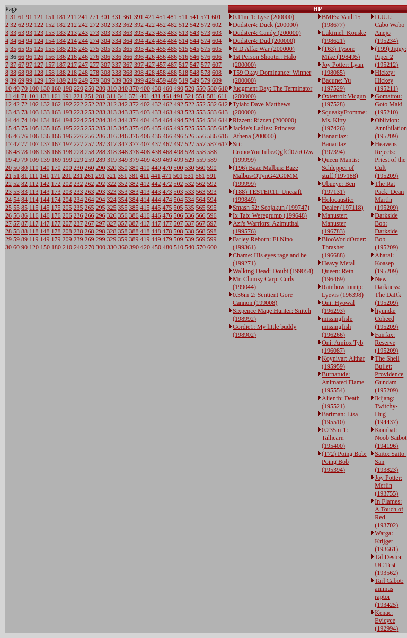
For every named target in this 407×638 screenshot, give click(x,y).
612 (223, 104)
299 (100, 239)
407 (145, 144)
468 (167, 152)
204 (67, 199)
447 (156, 223)
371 (133, 96)
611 (222, 96)
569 (201, 239)
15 (8, 128)
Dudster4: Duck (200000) (265, 25)
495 (178, 128)
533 (189, 191)
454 (161, 40)
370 (134, 88)
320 (112, 168)
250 (89, 88)
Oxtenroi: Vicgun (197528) (344, 100)
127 (38, 64)
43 (16, 112)
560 (201, 168)
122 (38, 25)
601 (216, 17)
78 (24, 152)
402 (145, 104)
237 (78, 223)
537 (189, 223)
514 (183, 40)
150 (45, 247)
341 (122, 96)
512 (183, 25)
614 (223, 120)
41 (16, 96)
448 (156, 231)
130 (45, 88)
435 (156, 128)
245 (83, 48)
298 (100, 231)
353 (123, 191)
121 (38, 17)
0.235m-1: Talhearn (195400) (335, 438)
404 (145, 120)
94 (29, 40)
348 (123, 152)
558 (201, 152)
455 (161, 48)
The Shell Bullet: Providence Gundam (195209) (389, 374)
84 (24, 199)
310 (112, 88)
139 (45, 160)
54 (16, 199)
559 (201, 160)
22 (8, 183)
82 (24, 183)
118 (34, 231)
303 (105, 33)
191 (67, 96)
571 (205, 17)
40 (16, 88)
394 (139, 40)
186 (61, 56)
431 (156, 96)
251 (89, 96)
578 (205, 72)
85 (24, 207)
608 (217, 72)
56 (16, 215)
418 (145, 231)
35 (13, 48)
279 (94, 80)
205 (67, 207)
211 (72, 17)
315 (112, 128)
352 (123, 183)
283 (100, 112)
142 (45, 183)
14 (8, 120)
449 (156, 239)
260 (89, 168)
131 (45, 96)
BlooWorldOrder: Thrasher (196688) (344, 247)
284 (100, 120)
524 (189, 120)
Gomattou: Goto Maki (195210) (388, 104)
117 (34, 223)
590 (212, 168)
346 (123, 136)
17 (8, 144)
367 (127, 64)
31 (13, 17)
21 (8, 175)
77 (24, 144)
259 (89, 160)
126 (38, 56)
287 (100, 144)
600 (212, 247)
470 (167, 168)
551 (200, 96)
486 (172, 56)
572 (205, 25)
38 (13, 72)
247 (83, 64)
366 (127, 56)
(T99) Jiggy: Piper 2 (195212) (390, 56)
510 (178, 247)
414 (145, 199)
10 (8, 88)
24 (8, 199)
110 (34, 168)
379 (134, 160)
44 (16, 120)
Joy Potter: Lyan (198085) (343, 68)
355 (123, 207)
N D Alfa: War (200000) (264, 48)
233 (78, 191)
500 (178, 168)
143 (45, 191)
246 (83, 56)
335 (116, 48)
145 (45, 207)
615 (223, 128)
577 (205, 64)
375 (134, 128)
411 (144, 175)
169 (56, 160)
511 (183, 17)
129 (38, 80)
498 (178, 152)
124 (38, 40)
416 (145, 215)
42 (16, 104)
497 (178, 144)
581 (211, 96)
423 (150, 33)
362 (127, 25)
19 (8, 160)
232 (78, 183)
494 (178, 120)
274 (94, 40)
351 (122, 175)
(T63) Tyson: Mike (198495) (341, 52)
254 (89, 120)
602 (217, 25)
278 (94, 72)
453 (161, 33)
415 (145, 207)
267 (89, 223)
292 (100, 183)
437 (156, 144)
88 (24, 231)
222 (78, 104)
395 (139, 48)
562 (201, 183)
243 (83, 33)
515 (183, 48)
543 (194, 33)
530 (189, 168)
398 (139, 72)
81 (24, 175)
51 (16, 175)
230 (78, 168)
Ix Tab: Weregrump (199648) (270, 215)
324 (112, 199)
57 (16, 223)
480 (167, 247)
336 (116, 56)
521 (189, 96)
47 (16, 144)
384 (134, 199)
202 (67, 183)
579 (205, 80)
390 (134, 247)
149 (45, 239)
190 (67, 88)
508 (178, 231)
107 (34, 144)
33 (13, 33)
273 (94, 33)
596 (212, 215)
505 (178, 207)
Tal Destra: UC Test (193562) (389, 565)
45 (16, 128)
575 (205, 48)
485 (172, 48)
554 (201, 120)
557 (201, 144)
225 (78, 128)
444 (156, 199)
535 (189, 207)
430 (156, 88)
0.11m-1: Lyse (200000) (263, 17)
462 (167, 104)
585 (212, 128)
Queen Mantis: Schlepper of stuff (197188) (340, 167)
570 (201, 247)
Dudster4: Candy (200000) (267, 33)
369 (127, 80)
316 (112, 136)
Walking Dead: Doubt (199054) (273, 271)
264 (89, 199)
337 (116, 64)
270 (89, 247)
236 (78, 215)
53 (16, 191)
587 (212, 144)
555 (201, 128)
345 (123, 128)
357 (123, 223)
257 (89, 144)
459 (161, 80)
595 (212, 207)
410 (145, 168)
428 (150, 72)
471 (167, 175)
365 (127, 48)
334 (116, 40)
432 (156, 104)
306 (105, 56)
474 (167, 199)
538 (189, 231)
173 (56, 191)
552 (201, 104)
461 (167, 96)
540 (189, 247)
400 (145, 88)
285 (100, 128)
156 (50, 56)
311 (112, 96)
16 (8, 136)
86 (24, 215)
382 (134, 183)
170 (56, 168)
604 (217, 40)
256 (89, 136)
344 (123, 120)
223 (78, 112)
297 (100, 223)
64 (21, 40)
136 (45, 136)
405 (145, 128)
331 (116, 17)
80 (24, 168)
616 (223, 136)
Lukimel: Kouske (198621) (344, 36)
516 (183, 56)
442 (156, 183)
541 (194, 17)
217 (72, 64)
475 (167, 207)
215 (72, 48)
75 (24, 128)
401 (144, 96)
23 (8, 191)
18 (8, 152)
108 (34, 152)
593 (212, 191)
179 (56, 239)
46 (16, 136)
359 (123, 239)
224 (78, 120)
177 (56, 223)
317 (112, 144)
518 (183, 72)
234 (78, 199)
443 (156, 191)
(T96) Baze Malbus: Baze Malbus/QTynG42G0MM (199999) (265, 175)
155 (50, 48)
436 (156, 136)
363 (127, 33)
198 (67, 152)
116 (34, 215)
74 (24, 120)
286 (100, 136)
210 (67, 247)
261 (89, 175)
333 (116, 33)
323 (112, 191)
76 (24, 136)
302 (105, 25)
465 (167, 128)
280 (100, 88)
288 (100, 152)
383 (134, 191)
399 (139, 80)
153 (50, 33)
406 (145, 136)
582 (212, 104)
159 (50, 80)
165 (56, 128)
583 (212, 112)
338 (116, 72)
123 (38, 33)
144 (45, 199)
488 (172, 72)
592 (212, 183)
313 (112, 112)
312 (112, 104)
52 (16, 183)
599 (212, 239)
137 (45, 144)
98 (29, 72)
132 (45, 104)
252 (89, 104)
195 (67, 128)
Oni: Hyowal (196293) (338, 306)
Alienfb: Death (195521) (341, 402)
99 (29, 80)
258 (89, 152)
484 (172, 40)
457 (161, 64)
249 (83, 80)
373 (134, 112)
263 (89, 191)
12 (8, 104)
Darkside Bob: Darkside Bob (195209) (386, 231)
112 (34, 183)
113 (34, 191)
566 (201, 215)
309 (105, 80)
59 (16, 239)
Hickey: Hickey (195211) (386, 80)
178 (56, 231)
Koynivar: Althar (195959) (343, 362)
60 (16, 247)
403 (145, 112)
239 (78, 239)
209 (67, 239)
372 (134, 104)
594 (212, 199)
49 (16, 160)
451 (161, 17)
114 (34, 199)
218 (72, 72)
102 (34, 104)
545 (194, 48)
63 (21, 33)
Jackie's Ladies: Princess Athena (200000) (264, 132)
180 (56, 247)
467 (167, 144)
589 (212, 160)
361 (127, 17)
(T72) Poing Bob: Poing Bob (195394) (344, 461)
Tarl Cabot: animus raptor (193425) (389, 592)
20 (8, 168)
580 (212, 88)
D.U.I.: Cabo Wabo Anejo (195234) (389, 28)
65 (21, 48)
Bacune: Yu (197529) (336, 84)
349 (123, 160)
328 (112, 231)
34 (13, 40)
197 (67, 144)
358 (123, 231)
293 (100, 191)
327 (112, 223)
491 (178, 96)
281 (100, 96)
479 (167, 239)
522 (189, 104)
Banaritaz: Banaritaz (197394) (335, 144)
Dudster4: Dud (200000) (264, 40)
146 (45, 215)
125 (38, 48)
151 (50, 17)
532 (189, 183)
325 (112, 207)
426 (150, 56)
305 (105, 48)
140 (45, 168)
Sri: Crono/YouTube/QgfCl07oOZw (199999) (273, 152)
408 (145, 152)
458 (161, 72)
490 (178, 88)
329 (112, 239)
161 (56, 96)
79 (24, 160)
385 (134, 207)
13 (8, 112)
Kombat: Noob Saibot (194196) (390, 438)
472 (167, 183)
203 (67, 191)
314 (112, 120)
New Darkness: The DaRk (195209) (388, 291)
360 (123, 247)
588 (212, 152)
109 (34, 160)
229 (78, 160)
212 (72, 25)
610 (223, 88)
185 (61, 48)
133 (45, 112)
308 (105, 72)
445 (156, 207)
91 (29, 17)
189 (61, 80)
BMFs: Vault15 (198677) (341, 21)
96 (29, 56)
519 (183, 80)
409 (145, 160)
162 (56, 104)
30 (8, 247)
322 (112, 183)
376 (134, 136)
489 (172, 80)
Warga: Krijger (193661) (386, 541)
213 (72, 33)
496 (178, 136)
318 (112, 152)
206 (67, 215)
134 (45, 120)
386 (134, 215)
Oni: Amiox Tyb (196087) (342, 346)
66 (21, 56)
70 (24, 88)
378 (134, 152)
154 (50, 40)
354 (123, 199)
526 (189, 136)
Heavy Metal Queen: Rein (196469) (338, 271)
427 (150, 64)
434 (156, 120)
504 (178, 199)
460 (167, 88)
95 (29, 48)
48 (16, 152)
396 (139, 56)
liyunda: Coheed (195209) (386, 318)
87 (24, 223)
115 (34, 207)
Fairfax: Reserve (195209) (386, 342)
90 (24, 247)
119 (34, 239)
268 (89, 231)
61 (21, 17)
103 (34, 112)
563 (201, 191)
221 (78, 96)
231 (78, 175)
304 (105, 40)
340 (123, 88)
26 (8, 215)
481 (172, 17)
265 (89, 207)
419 (145, 239)
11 (8, 96)
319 (112, 160)
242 (83, 25)
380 (134, 168)
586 (212, 136)
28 (8, 231)
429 (150, 80)
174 (56, 199)
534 (189, 199)
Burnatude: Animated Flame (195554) (343, 382)
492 (178, 104)
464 (167, 120)
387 (134, 223)
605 (217, 48)
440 (156, 168)
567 (201, 223)
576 (205, 56)
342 (123, 104)
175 (56, 207)
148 (45, 231)
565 (201, 207)
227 (78, 144)
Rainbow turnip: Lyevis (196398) (343, 291)
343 (123, 112)
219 (72, 80)
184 (61, 40)
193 (67, 112)
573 (205, 33)
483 (172, 33)
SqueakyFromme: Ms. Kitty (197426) (344, 120)
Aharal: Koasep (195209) (386, 263)
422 (150, 25)
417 (145, 223)
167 (56, 144)
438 (156, 152)
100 (34, 88)
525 (189, 128)
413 (145, 191)
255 (89, 128)
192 (67, 104)
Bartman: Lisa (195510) (340, 418)
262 (89, 183)
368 (127, 72)
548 (194, 72)
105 (34, 128)
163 (56, 112)
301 (105, 17)
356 (123, 215)
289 (100, 160)
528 (189, 152)
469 (167, 160)
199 (67, 160)
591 (211, 175)
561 (200, 175)
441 (156, 175)
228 (78, 152)
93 (29, 33)
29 (8, 239)
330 (112, 247)
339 (116, 80)
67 (21, 64)
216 (72, 56)
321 (111, 175)
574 (205, 40)
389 (134, 239)
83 (24, 191)
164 (56, 120)
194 (67, 120)
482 (172, 25)
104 (34, 120)
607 (217, 64)
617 (223, 144)
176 (56, 215)
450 (156, 247)
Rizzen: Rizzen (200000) (264, 120)
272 (94, 25)
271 (94, 17)
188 (61, 72)
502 (178, 183)
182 (61, 25)
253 (89, 112)
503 (178, 191)
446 (156, 215)
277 (94, 64)
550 (201, 88)
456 (161, 56)
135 (45, 128)
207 (67, 223)
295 (100, 207)
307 (105, 64)
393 (139, 33)
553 (201, 112)
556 (201, 136)
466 (167, 136)
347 (123, 144)
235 (78, 207)
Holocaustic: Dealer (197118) (343, 203)
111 (33, 175)
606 (217, 56)
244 (83, 40)
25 (8, 207)
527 (189, 144)
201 (67, 175)
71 (24, 96)
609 (217, 80)
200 (67, 168)
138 (45, 152)
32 (13, 25)
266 (89, 215)
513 (183, 33)
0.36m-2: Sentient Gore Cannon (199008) (263, 299)
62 (21, 25)
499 (178, 160)
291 (100, 175)
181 (61, 17)
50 (16, 168)
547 (194, 64)
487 (172, 64)
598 (212, 231)
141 (44, 175)
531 (189, 175)
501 (178, 175)
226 (78, 136)
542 (194, 25)
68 (21, 72)
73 (24, 112)
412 (145, 183)
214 (72, 40)
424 (150, 40)
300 (100, 247)
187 (61, 64)
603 (217, 33)
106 (34, 136)
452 (161, 25)
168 (56, 152)
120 (34, 247)
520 (189, 88)
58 (16, 231)
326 (112, 215)
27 (8, 223)
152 (50, 25)
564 (201, 199)
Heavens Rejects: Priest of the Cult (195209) (390, 159)
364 (127, 40)
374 (134, 120)
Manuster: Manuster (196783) (335, 223)
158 (50, 72)
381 (133, 175)
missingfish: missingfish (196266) (337, 326)
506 (178, 215)
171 (55, 175)
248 (83, 72)
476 (167, 215)
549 (194, 80)
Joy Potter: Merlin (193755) (388, 485)
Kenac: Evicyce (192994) (386, 620)
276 (94, 56)
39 (13, 80)
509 (178, 239)
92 (29, 25)
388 (134, 231)
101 (34, 96)
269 (89, 239)
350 (123, 168)
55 (16, 207)
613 (223, 112)
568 (201, 231)
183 (61, 33)
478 (167, 231)
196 (67, 136)
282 (100, 104)
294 (100, 199)
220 (78, 88)
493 (178, 112)
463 (167, 112)
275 (94, 48)
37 (13, 64)
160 (56, 88)
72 (24, 104)
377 (134, 144)
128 (38, 72)
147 (45, 223)
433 (156, 112)
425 (150, 48)
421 (150, 17)
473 (167, 191)
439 (156, 160)
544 (194, 40)
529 (189, 160)
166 (56, 136)
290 (100, 168)
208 (67, 231)
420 (145, 247)
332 (116, 25)
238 (78, 231)
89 (24, 239)
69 (21, 80)
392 (139, 25)
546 (194, 56)
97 (29, 64)
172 (56, 183)
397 (139, 64)
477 (167, 223)
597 (212, 223)
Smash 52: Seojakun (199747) (271, 207)
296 (100, 215)
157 (50, 64)
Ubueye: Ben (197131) (338, 187)
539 (189, 239)
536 (189, 215)
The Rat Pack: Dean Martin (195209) (389, 195)
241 (83, 17)
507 (178, 223)
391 (139, 17)
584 (212, 120)
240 (78, 247)
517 (183, 64)
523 (189, 112)
